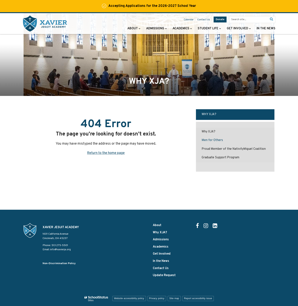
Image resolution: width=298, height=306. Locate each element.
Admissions (161, 239)
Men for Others (212, 140)
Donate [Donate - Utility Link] (220, 19)
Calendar (189, 19)
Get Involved (161, 254)
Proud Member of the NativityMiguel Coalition (234, 149)
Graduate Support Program (220, 157)
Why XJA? (209, 114)
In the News (161, 261)
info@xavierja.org (60, 249)
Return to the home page (106, 153)
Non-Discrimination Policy (59, 263)
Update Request (164, 275)
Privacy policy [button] (156, 298)
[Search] (271, 19)
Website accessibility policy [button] (129, 298)
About (157, 225)
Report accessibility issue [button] (198, 298)
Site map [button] (174, 298)
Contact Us (203, 19)
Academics (160, 247)
